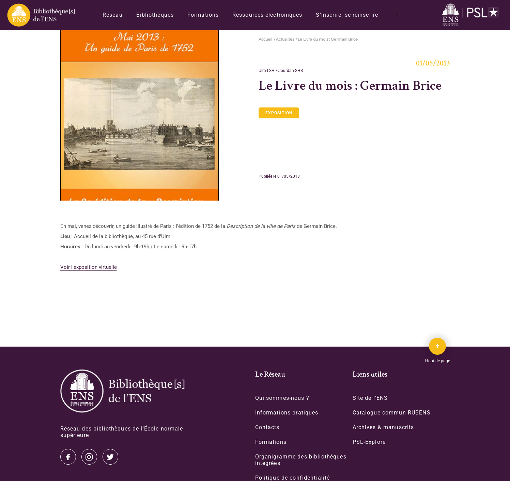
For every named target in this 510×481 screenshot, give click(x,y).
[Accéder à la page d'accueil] (122, 391)
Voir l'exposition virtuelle (88, 267)
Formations (203, 15)
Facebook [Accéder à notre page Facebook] (110, 457)
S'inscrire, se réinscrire (347, 15)
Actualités (285, 39)
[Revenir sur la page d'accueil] (40, 15)
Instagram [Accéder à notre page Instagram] (89, 457)
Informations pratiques (287, 412)
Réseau (113, 15)
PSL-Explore (369, 442)
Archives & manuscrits (383, 427)
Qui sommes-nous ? (282, 398)
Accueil (265, 39)
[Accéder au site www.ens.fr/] (472, 15)
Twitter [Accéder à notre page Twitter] (68, 457)
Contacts (267, 427)
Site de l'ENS (370, 398)
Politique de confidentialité (292, 478)
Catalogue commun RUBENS (392, 412)
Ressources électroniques (267, 15)
